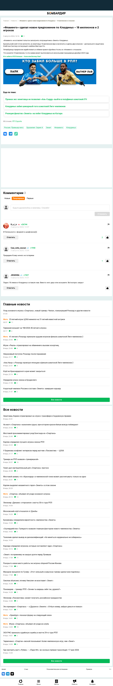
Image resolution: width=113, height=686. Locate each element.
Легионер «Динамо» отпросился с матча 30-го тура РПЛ (27, 503)
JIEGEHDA (15, 275)
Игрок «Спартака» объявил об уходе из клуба (26, 624)
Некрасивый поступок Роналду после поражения (24, 354)
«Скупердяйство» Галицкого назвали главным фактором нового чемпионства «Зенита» (41, 529)
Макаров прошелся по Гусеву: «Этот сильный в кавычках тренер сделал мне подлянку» (41, 572)
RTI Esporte (17, 121)
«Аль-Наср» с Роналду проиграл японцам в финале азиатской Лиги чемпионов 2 (38, 363)
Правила (89, 669)
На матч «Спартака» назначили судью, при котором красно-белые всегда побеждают (40, 425)
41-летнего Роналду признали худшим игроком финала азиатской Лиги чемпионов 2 (43, 337)
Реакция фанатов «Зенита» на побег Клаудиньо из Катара (33, 113)
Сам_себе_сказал (18, 248)
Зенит (48, 127)
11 (12, 322)
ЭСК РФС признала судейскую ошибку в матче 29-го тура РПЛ (30, 633)
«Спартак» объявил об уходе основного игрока (26, 494)
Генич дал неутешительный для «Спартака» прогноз (26, 468)
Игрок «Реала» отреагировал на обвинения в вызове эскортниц (31, 345)
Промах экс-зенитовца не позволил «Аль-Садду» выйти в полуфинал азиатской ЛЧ (46, 99)
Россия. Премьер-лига (13, 127)
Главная (6, 21)
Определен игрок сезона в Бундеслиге (20, 380)
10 (17, 627)
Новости (14, 21)
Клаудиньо (71, 127)
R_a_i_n (14, 224)
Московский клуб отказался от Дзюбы (20, 511)
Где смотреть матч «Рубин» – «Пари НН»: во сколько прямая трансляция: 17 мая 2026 (41, 650)
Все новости (56, 400)
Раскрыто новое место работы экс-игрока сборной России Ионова (32, 563)
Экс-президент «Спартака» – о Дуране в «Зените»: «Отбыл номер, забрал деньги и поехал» (42, 607)
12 (17, 497)
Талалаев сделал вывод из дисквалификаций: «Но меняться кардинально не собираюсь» (42, 537)
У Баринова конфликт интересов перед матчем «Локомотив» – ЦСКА (33, 451)
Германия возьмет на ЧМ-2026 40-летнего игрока (24, 328)
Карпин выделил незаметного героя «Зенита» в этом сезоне (29, 485)
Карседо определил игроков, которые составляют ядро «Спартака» (32, 546)
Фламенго (58, 127)
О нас (26, 669)
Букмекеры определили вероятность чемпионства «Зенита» (29, 520)
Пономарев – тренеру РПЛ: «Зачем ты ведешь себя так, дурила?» (32, 589)
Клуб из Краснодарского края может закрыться (24, 371)
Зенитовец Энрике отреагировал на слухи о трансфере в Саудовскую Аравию (37, 416)
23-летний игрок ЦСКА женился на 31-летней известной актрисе (34, 319)
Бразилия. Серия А (35, 127)
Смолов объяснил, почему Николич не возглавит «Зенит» (28, 581)
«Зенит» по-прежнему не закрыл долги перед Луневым (27, 555)
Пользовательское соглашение (57, 669)
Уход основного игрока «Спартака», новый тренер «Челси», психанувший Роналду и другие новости (46, 311)
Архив (4, 669)
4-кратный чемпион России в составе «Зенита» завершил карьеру (32, 389)
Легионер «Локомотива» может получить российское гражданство (32, 598)
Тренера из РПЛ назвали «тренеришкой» (21, 459)
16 (17, 462)
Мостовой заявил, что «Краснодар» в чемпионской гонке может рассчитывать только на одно (44, 477)
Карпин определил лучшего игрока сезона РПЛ (23, 442)
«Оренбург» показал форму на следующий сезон (27, 615)
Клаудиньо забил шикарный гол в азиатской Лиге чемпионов (35, 106)
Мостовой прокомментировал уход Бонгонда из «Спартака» (29, 433)
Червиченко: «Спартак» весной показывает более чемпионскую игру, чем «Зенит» (39, 641)
